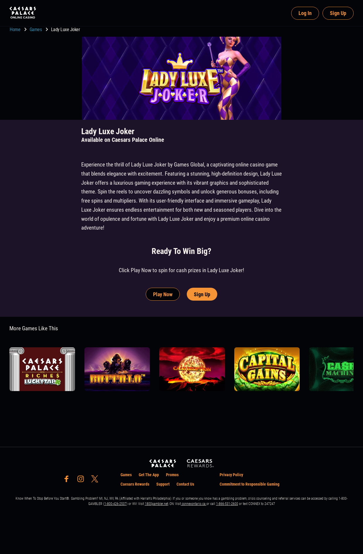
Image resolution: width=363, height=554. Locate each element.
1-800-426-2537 (115, 504)
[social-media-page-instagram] (82, 480)
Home (15, 29)
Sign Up (338, 13)
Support (162, 484)
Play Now (162, 294)
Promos (172, 474)
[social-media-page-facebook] (68, 480)
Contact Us (185, 484)
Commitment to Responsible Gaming (249, 484)
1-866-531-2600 (227, 504)
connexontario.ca (193, 504)
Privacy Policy (231, 474)
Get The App (149, 474)
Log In (305, 13)
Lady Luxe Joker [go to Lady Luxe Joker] (65, 29)
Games (36, 29)
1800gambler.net (156, 504)
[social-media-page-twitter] (96, 480)
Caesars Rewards (135, 484)
